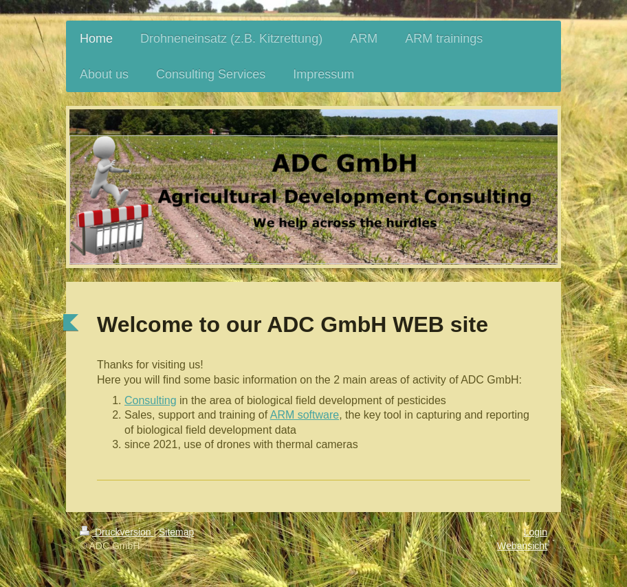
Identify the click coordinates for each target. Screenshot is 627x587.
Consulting (150, 400)
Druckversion (116, 532)
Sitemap (176, 532)
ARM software (304, 415)
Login (535, 532)
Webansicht (522, 545)
